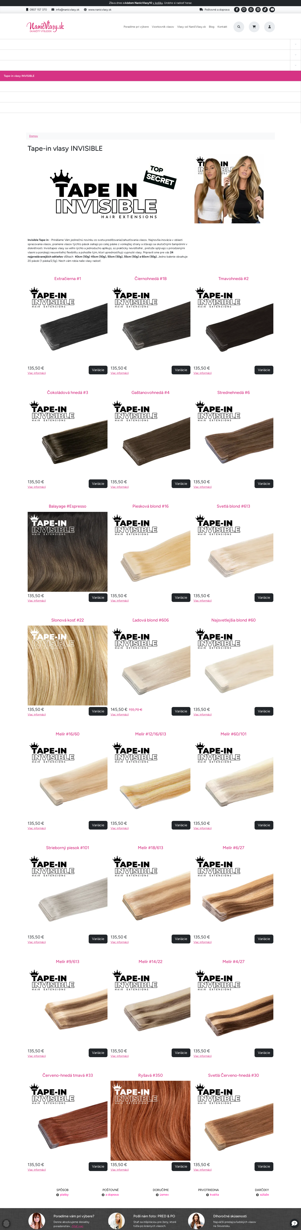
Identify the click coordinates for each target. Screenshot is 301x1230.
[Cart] (254, 27)
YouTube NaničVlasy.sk (150, 1201)
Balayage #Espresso (67, 432)
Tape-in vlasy (49, 44)
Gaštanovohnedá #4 (150, 318)
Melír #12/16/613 (150, 659)
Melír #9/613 (67, 887)
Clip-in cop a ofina (80, 44)
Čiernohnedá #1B (151, 204)
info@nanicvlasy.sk (65, 9)
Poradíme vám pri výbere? (74, 1142)
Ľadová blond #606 (150, 546)
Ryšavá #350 (150, 1001)
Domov (33, 62)
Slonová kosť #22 (67, 546)
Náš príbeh (234, 1179)
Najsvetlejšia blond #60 (233, 546)
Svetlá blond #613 (233, 432)
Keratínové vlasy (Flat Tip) (187, 44)
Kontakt (222, 26)
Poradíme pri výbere (136, 26)
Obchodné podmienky (67, 1201)
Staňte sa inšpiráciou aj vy (150, 1193)
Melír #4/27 (233, 887)
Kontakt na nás (234, 1186)
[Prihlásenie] (269, 27)
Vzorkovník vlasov (163, 26)
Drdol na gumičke (152, 44)
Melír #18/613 (150, 773)
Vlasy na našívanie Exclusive (268, 44)
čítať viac (77, 1152)
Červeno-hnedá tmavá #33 (67, 1001)
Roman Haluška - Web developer (186, 1218)
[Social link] (237, 9)
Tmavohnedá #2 (233, 204)
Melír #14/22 (150, 887)
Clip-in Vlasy (22, 44)
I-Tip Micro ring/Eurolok (227, 44)
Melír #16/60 (67, 659)
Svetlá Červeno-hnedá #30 (233, 1001)
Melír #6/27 (233, 773)
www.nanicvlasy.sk (97, 9)
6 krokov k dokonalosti (234, 1201)
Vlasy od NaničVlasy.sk (191, 26)
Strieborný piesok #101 (67, 773)
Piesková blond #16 (150, 432)
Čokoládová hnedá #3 (67, 318)
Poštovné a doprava (214, 9)
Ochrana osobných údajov (67, 1208)
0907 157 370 (36, 9)
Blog (211, 26)
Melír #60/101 (233, 659)
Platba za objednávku (67, 1186)
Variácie (98, 296)
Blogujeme (234, 1193)
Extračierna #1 (67, 204)
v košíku (158, 3)
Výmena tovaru (67, 1193)
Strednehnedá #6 (233, 318)
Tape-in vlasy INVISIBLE (117, 44)
